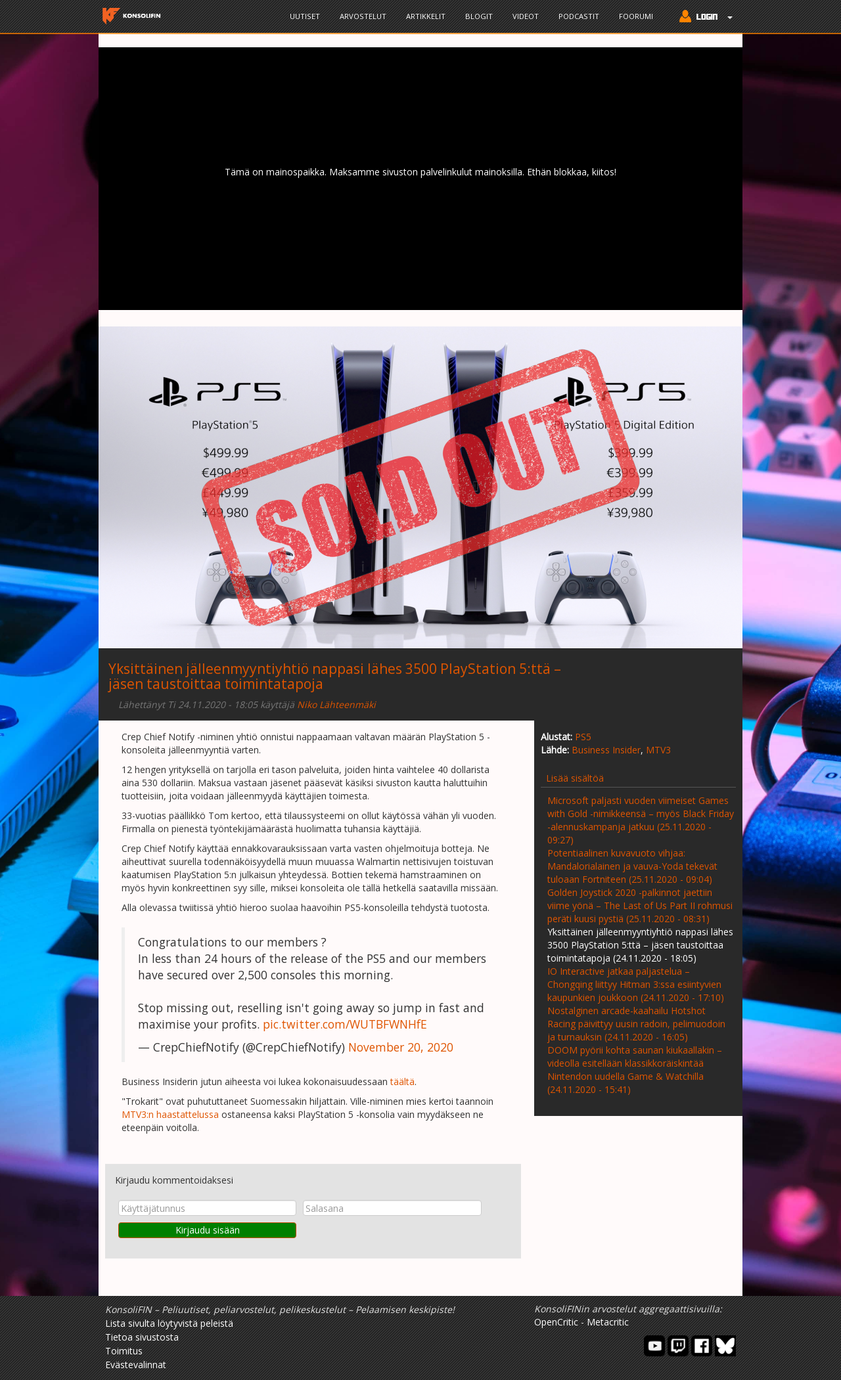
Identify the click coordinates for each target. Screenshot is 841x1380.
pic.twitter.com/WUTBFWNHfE (345, 1024)
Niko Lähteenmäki (336, 704)
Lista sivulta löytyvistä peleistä (169, 1323)
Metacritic (608, 1322)
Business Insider (606, 750)
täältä (402, 1081)
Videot (525, 16)
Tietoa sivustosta (142, 1337)
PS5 (583, 736)
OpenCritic (556, 1322)
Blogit (479, 16)
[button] (702, 17)
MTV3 (658, 750)
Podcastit (578, 16)
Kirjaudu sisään (207, 1230)
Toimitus (124, 1351)
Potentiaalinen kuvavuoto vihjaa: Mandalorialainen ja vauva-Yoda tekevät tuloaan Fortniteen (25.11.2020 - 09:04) (632, 866)
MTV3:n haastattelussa (170, 1114)
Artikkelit (425, 16)
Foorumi (636, 16)
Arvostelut (363, 16)
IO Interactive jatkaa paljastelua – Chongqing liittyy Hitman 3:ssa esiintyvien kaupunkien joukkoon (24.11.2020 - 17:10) (635, 984)
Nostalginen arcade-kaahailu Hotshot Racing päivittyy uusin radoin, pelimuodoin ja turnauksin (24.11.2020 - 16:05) (636, 1023)
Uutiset (305, 16)
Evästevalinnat (135, 1364)
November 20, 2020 (400, 1047)
